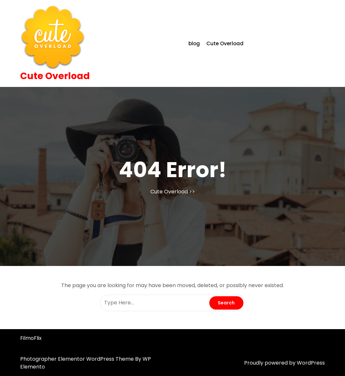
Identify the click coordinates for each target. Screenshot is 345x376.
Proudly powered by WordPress (284, 363)
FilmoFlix (31, 338)
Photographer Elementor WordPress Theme (77, 359)
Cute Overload (55, 76)
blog (194, 43)
